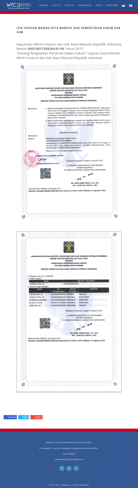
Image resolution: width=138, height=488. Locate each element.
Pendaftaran (85, 5)
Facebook (9, 417)
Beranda (43, 5)
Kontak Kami (112, 5)
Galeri (99, 5)
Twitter (23, 417)
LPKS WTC (56, 5)
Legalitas (69, 5)
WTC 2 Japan (62, 485)
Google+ (35, 417)
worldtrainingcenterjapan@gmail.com (69, 459)
